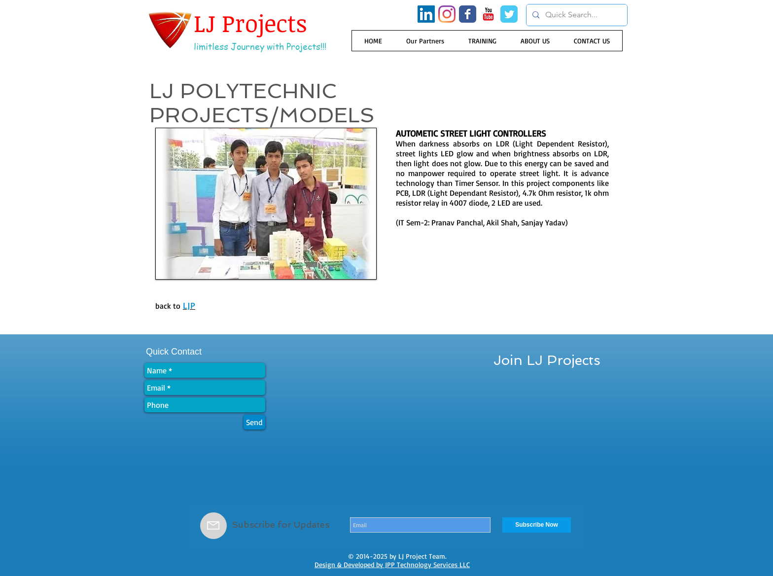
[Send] (254, 422)
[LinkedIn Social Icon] (426, 14)
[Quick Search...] (575, 15)
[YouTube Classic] (488, 14)
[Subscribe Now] (536, 525)
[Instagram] (447, 14)
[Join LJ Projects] (547, 360)
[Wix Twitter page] (509, 14)
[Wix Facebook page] (467, 14)
